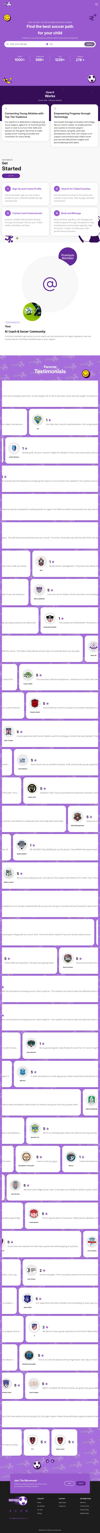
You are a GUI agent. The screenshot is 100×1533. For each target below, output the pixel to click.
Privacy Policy (84, 1510)
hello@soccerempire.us (18, 1518)
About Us (83, 1502)
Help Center (62, 1502)
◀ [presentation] (47, 1461)
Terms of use (84, 1506)
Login (69, 1483)
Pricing (39, 1513)
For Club (39, 1510)
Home (39, 1502)
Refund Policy (84, 1513)
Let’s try (11, 175)
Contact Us (62, 1506)
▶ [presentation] (52, 1461)
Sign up (81, 1483)
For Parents (41, 1506)
